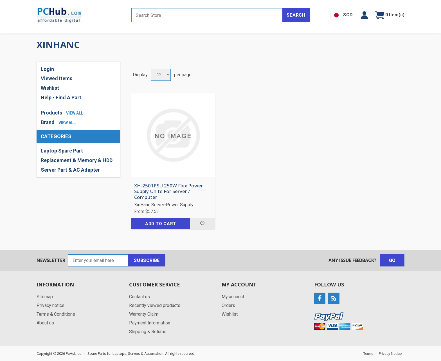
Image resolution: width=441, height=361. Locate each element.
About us (45, 323)
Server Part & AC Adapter (70, 170)
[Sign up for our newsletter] (98, 260)
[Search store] (207, 15)
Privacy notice (50, 305)
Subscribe (147, 260)
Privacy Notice (390, 353)
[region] (78, 160)
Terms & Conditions (56, 314)
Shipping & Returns (147, 331)
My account (233, 296)
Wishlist (50, 88)
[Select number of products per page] (161, 75)
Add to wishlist (202, 223)
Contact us (139, 296)
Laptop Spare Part (62, 151)
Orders (228, 305)
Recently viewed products (154, 305)
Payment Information (149, 323)
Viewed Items (56, 78)
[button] (364, 15)
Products (51, 113)
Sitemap (45, 296)
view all (74, 113)
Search (296, 15)
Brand (48, 122)
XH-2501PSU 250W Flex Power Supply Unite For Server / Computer (168, 191)
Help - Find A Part (61, 97)
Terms (368, 353)
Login (47, 69)
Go (392, 260)
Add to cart (160, 223)
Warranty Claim (143, 314)
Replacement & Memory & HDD (76, 160)
